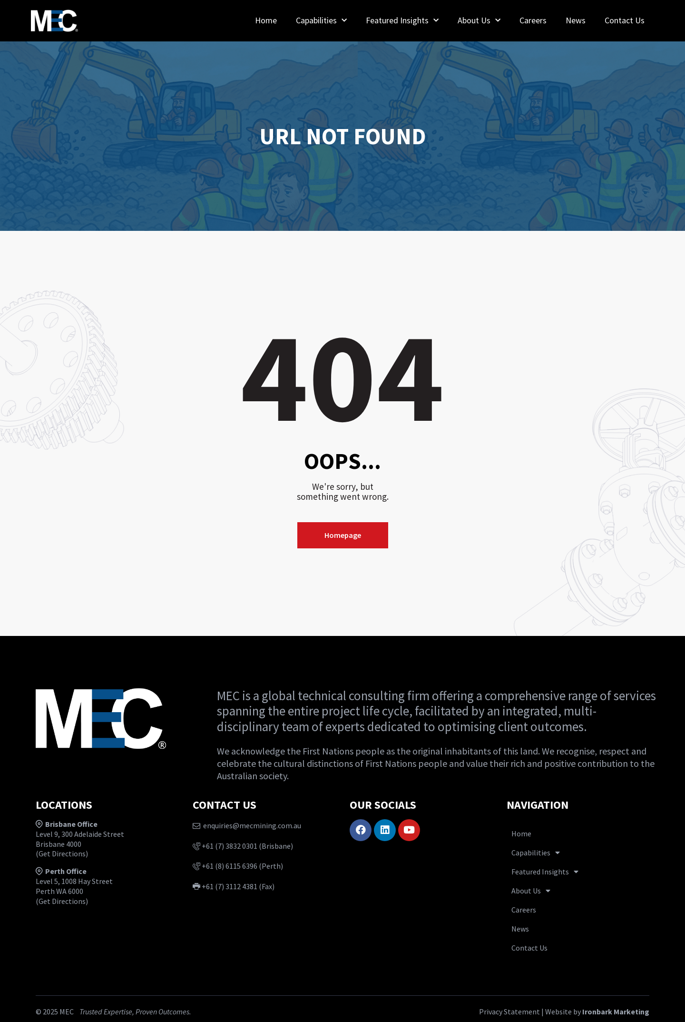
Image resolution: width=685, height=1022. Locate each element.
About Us (479, 21)
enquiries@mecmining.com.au (247, 825)
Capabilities (321, 21)
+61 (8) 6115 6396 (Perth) (238, 866)
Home (266, 20)
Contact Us (625, 20)
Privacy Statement (509, 1011)
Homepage (342, 535)
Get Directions (62, 853)
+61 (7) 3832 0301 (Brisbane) (243, 846)
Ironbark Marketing (615, 1011)
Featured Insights (402, 21)
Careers (533, 20)
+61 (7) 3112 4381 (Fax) (233, 886)
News (576, 20)
